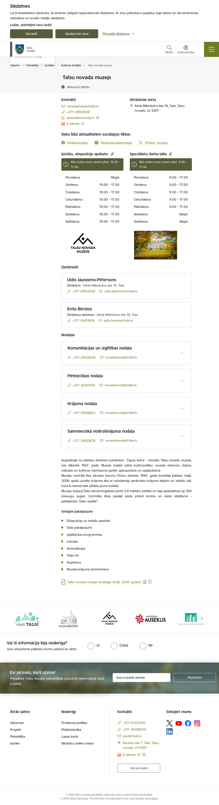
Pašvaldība (17, 736)
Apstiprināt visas (77, 34)
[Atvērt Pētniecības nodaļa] (181, 381)
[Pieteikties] (194, 677)
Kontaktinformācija (28, 107)
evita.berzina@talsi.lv (118, 320)
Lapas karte (69, 736)
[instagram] (113, 142)
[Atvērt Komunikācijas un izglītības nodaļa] (181, 353)
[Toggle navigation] (211, 49)
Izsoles (15, 743)
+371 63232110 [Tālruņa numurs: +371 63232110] (134, 723)
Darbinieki (22, 92)
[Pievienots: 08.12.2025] (150, 581)
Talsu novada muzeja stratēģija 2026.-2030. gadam (104, 582)
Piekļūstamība (71, 730)
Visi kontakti (139, 768)
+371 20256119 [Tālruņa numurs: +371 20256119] (84, 385)
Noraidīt (31, 34)
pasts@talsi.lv (132, 736)
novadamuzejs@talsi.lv (83, 106)
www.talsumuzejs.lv (80, 118)
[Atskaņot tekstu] (78, 86)
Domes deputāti (26, 100)
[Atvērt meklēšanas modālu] (169, 50)
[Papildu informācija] (143, 754)
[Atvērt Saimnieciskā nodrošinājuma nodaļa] (181, 436)
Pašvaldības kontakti (29, 78)
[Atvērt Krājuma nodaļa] (181, 408)
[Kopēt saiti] (112, 154)
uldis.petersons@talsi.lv (120, 291)
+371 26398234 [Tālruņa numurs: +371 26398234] (134, 729)
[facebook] (74, 142)
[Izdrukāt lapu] (202, 75)
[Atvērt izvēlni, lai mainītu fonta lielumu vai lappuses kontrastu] (185, 50)
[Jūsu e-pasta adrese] (141, 677)
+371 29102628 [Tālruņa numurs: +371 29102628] (78, 112)
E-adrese (73, 123)
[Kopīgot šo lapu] (202, 86)
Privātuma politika (74, 723)
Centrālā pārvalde (27, 85)
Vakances (17, 723)
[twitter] (153, 142)
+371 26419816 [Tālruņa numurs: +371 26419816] (83, 320)
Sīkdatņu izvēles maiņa (77, 743)
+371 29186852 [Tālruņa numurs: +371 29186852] (84, 413)
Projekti (15, 730)
